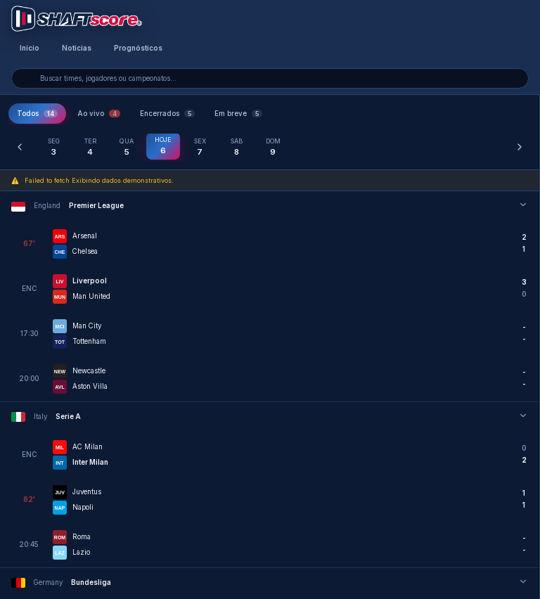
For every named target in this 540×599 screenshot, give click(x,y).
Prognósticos (138, 48)
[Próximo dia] (519, 147)
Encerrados (167, 113)
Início (29, 48)
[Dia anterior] (19, 147)
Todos (37, 113)
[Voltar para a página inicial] (76, 19)
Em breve (238, 113)
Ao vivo (98, 113)
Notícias (76, 48)
